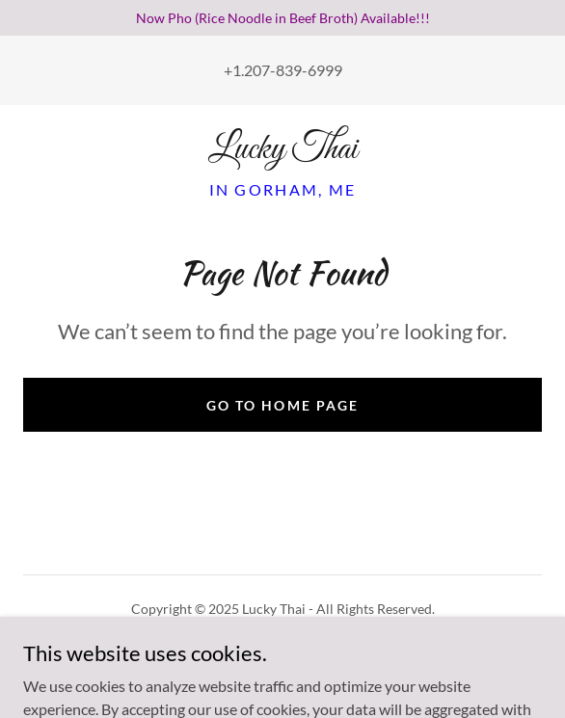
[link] (282, 150)
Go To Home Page (282, 405)
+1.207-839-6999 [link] (283, 70)
